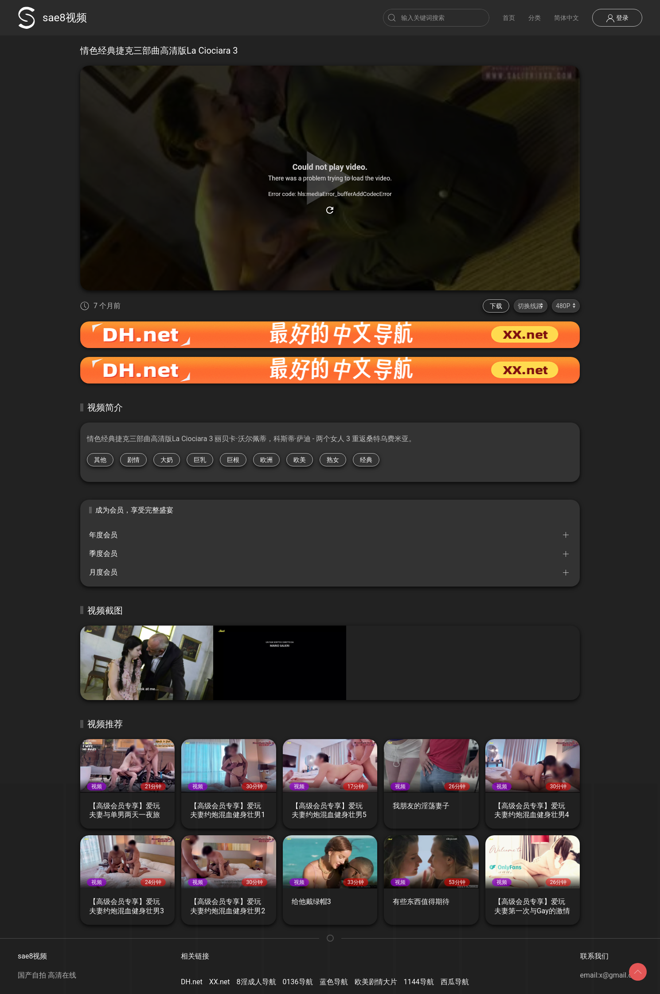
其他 (100, 459)
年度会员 (103, 535)
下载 (496, 305)
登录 (617, 18)
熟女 (333, 459)
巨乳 (200, 459)
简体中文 (566, 17)
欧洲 (266, 459)
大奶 (166, 459)
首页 (509, 17)
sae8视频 (52, 17)
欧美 (299, 459)
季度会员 (103, 553)
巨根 (233, 459)
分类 (534, 17)
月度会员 (103, 572)
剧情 (133, 459)
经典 (366, 459)
